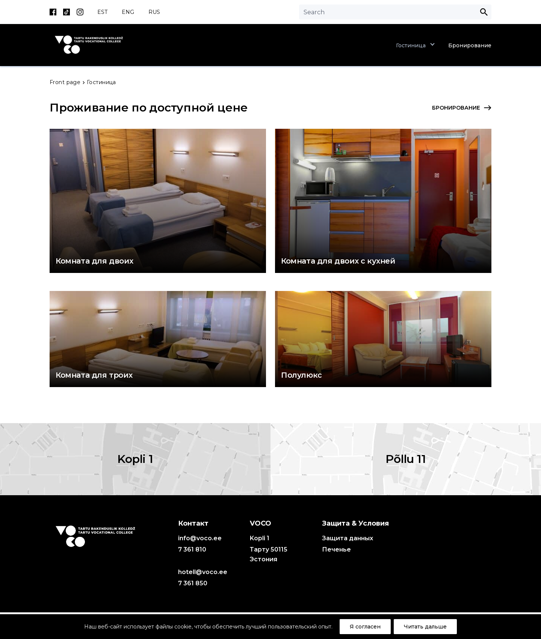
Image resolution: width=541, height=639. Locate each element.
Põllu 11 (405, 459)
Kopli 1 (135, 459)
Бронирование (469, 45)
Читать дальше (425, 626)
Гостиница (411, 45)
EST (102, 12)
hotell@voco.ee (202, 572)
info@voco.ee (200, 538)
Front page (66, 82)
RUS (154, 12)
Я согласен (365, 626)
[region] (270, 626)
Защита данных (347, 538)
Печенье (336, 549)
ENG (128, 12)
